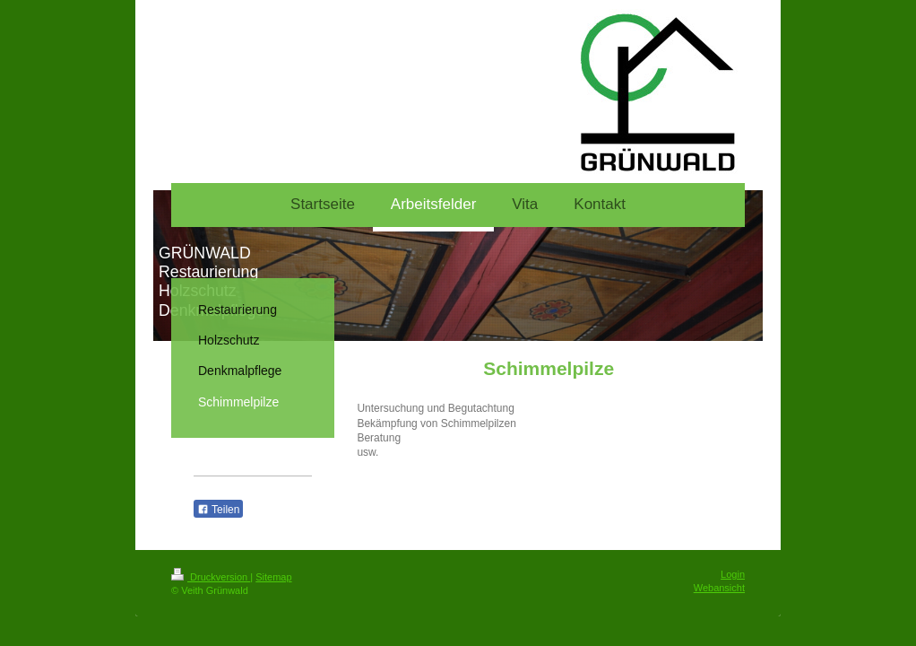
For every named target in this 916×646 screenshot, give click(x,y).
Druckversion (210, 577)
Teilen (218, 509)
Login (733, 574)
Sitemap (273, 577)
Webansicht (719, 587)
